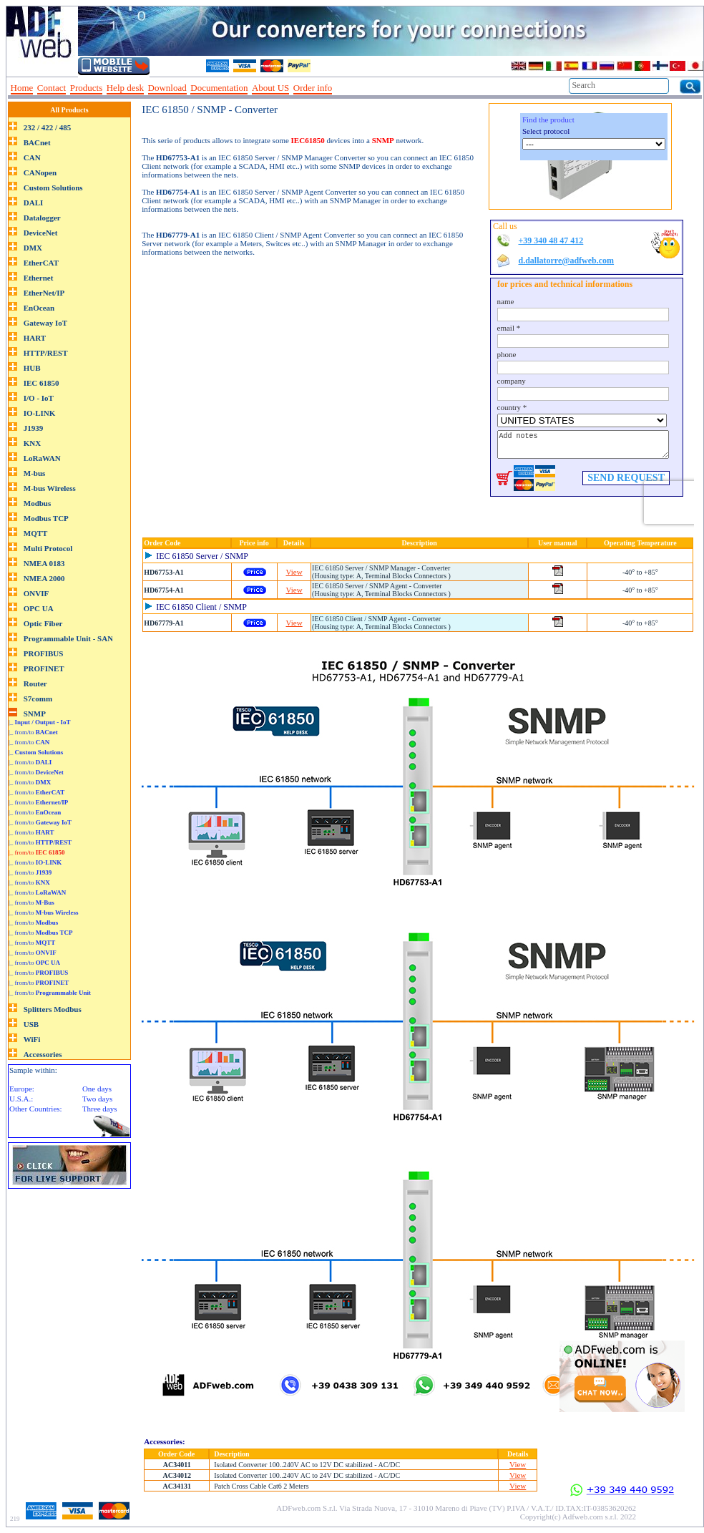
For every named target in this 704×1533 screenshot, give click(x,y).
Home (22, 87)
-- (341, 88)
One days (97, 1088)
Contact (51, 87)
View (294, 572)
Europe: (21, 1088)
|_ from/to (33, 732)
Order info (313, 87)
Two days (97, 1098)
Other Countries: (35, 1108)
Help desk (125, 87)
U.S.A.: (21, 1098)
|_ (40, 722)
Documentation (219, 87)
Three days (99, 1108)
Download (167, 87)
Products (86, 87)
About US (270, 87)
